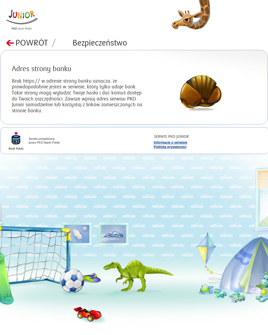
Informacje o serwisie (170, 142)
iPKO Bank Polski (16, 141)
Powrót (35, 43)
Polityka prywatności (170, 147)
